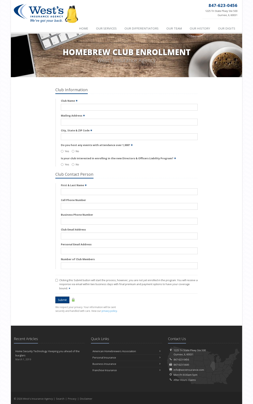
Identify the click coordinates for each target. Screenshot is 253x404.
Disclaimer (86, 398)
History (200, 28)
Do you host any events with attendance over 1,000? (97, 145)
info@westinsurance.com (189, 370)
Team (174, 28)
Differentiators (142, 28)
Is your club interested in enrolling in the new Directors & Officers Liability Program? (118, 158)
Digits (226, 28)
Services (106, 28)
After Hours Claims (185, 380)
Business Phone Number (77, 214)
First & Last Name (74, 185)
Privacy (72, 398)
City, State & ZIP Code (76, 130)
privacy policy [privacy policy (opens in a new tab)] (109, 311)
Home (83, 28)
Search (60, 398)
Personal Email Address (76, 244)
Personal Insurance (126, 357)
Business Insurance (126, 364)
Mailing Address (73, 115)
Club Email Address (73, 229)
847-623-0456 (181, 359)
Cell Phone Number (73, 200)
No (75, 151)
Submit (62, 300)
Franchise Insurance (126, 370)
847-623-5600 (181, 364)
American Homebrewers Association (126, 351)
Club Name (69, 100)
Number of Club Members (78, 259)
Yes (65, 151)
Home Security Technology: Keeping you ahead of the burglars (49, 355)
